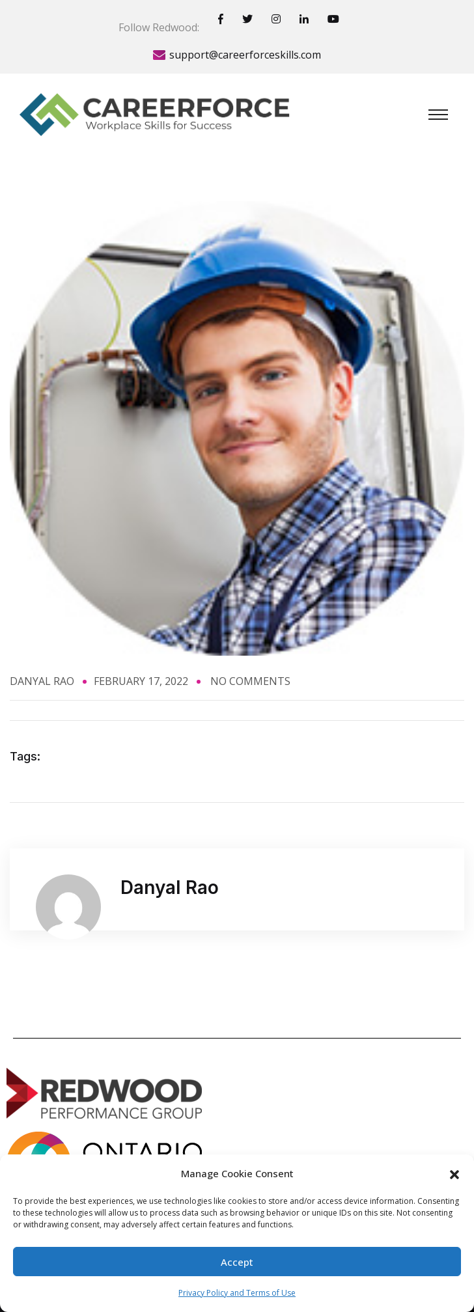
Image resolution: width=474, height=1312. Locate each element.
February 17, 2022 (141, 681)
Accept (237, 1261)
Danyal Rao (42, 681)
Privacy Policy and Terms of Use (237, 1292)
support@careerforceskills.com (245, 55)
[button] (454, 1173)
